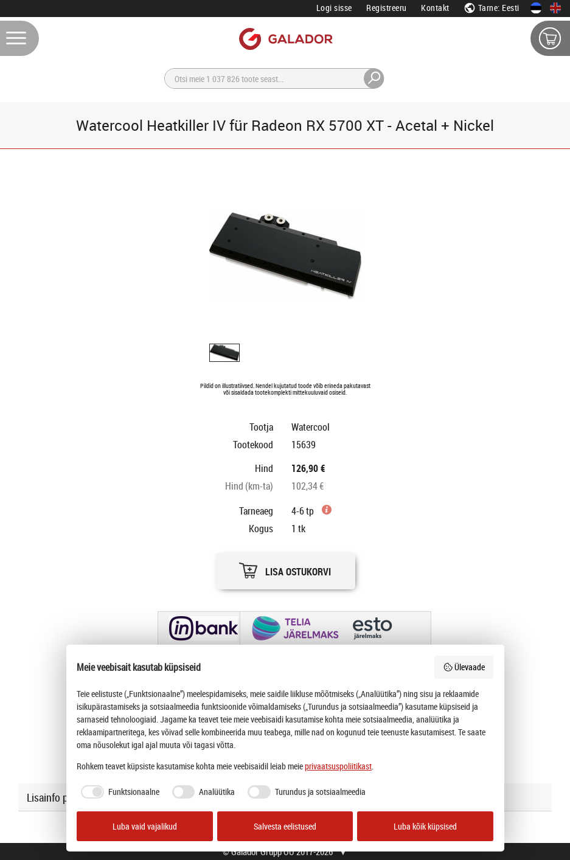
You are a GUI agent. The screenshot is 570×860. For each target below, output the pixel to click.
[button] (285, 568)
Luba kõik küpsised (425, 826)
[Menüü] (19, 38)
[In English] (555, 7)
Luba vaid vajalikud (145, 826)
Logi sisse (334, 7)
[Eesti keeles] (535, 7)
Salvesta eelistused (285, 826)
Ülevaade (464, 667)
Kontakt (435, 7)
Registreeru (386, 7)
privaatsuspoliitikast (338, 766)
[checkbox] (118, 792)
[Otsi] (274, 78)
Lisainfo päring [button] (58, 797)
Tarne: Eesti (492, 7)
